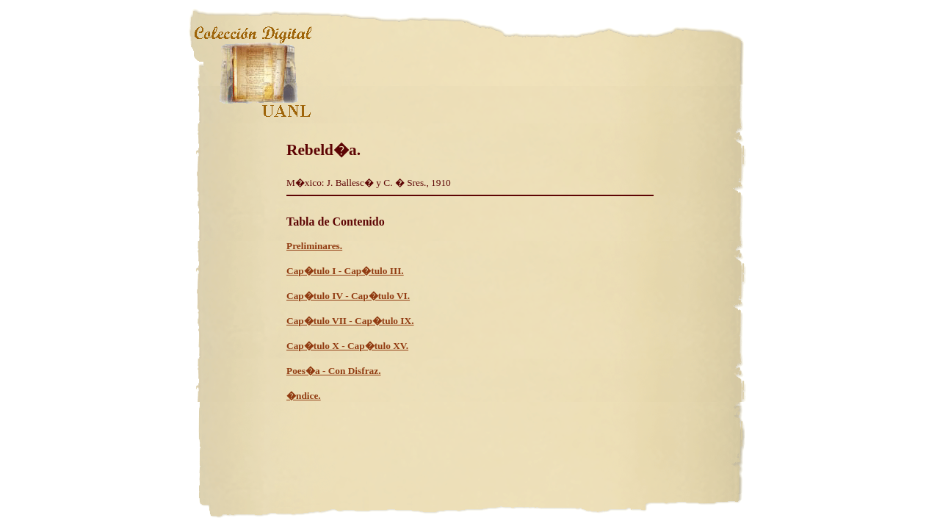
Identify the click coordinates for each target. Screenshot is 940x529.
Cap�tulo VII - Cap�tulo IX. (350, 320)
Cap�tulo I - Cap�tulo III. (345, 270)
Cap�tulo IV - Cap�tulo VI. (348, 295)
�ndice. (303, 395)
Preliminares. (314, 245)
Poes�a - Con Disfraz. (333, 370)
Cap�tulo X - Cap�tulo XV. (347, 345)
